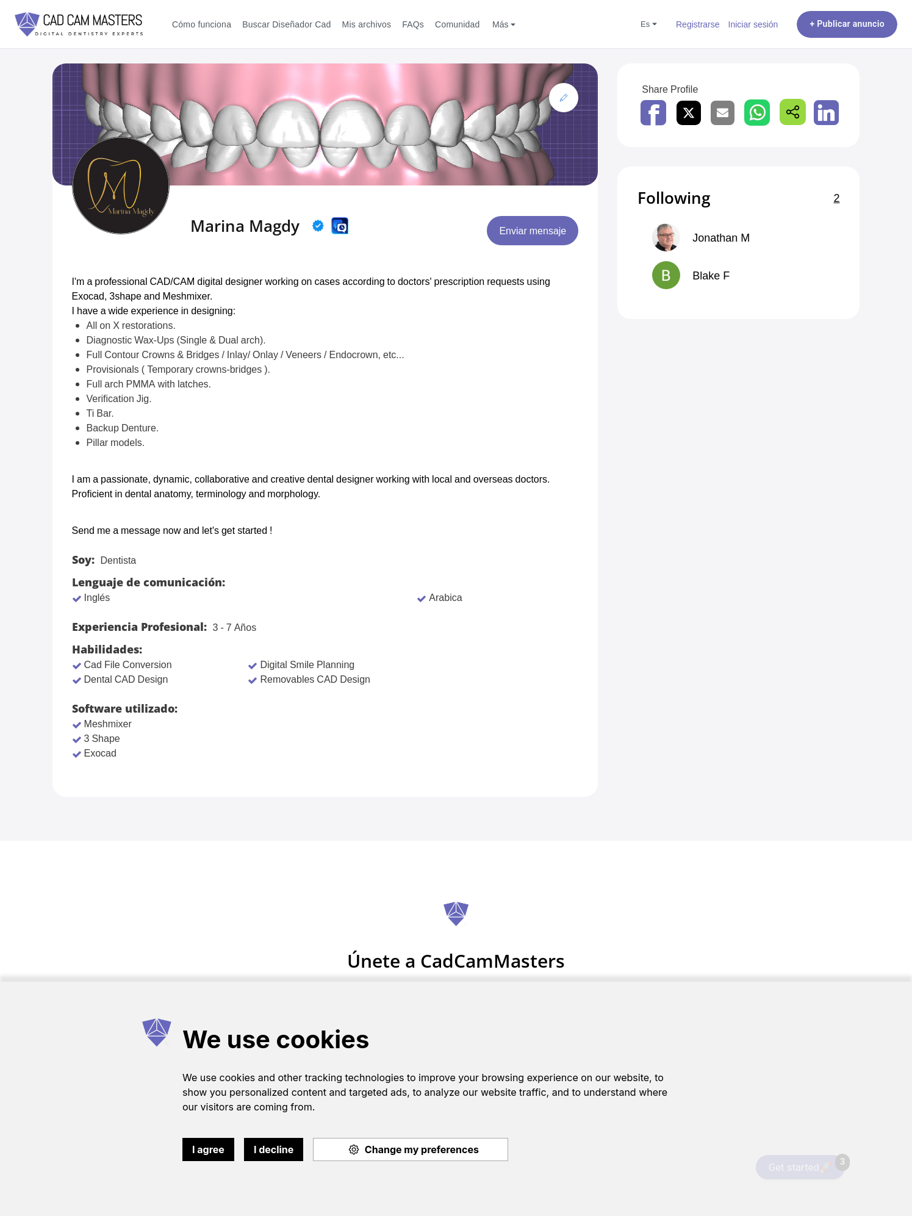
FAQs (413, 24)
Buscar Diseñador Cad (286, 24)
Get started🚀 (807, 1164)
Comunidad (457, 24)
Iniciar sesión (753, 24)
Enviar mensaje (532, 230)
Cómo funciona (201, 24)
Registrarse (698, 24)
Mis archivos (367, 24)
